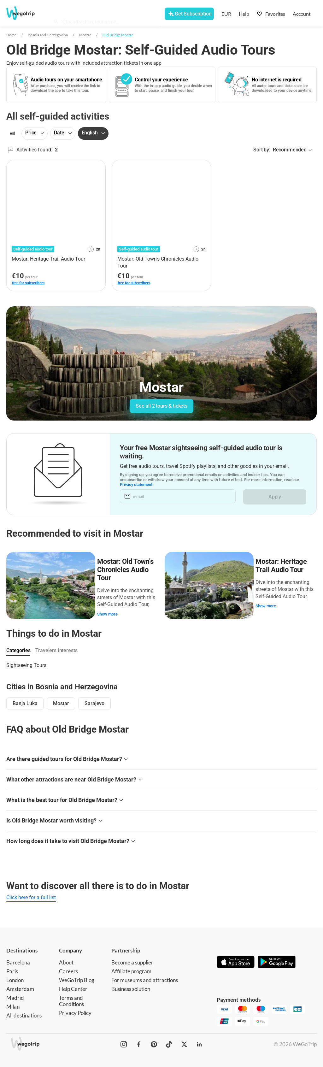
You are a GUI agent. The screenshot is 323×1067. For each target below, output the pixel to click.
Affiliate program (131, 967)
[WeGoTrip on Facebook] (139, 1040)
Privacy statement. (137, 485)
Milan (13, 1002)
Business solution (130, 985)
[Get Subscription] (188, 14)
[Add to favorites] (97, 167)
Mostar (85, 34)
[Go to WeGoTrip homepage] (25, 13)
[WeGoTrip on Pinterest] (154, 1040)
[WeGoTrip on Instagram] (124, 1040)
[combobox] (108, 14)
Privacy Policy (75, 1009)
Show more (110, 610)
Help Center (73, 985)
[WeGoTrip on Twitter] (184, 1040)
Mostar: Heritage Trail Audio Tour (284, 562)
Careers (68, 967)
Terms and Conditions (71, 997)
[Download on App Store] (236, 959)
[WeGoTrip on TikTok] (169, 1040)
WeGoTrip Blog (76, 976)
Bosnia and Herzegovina (48, 34)
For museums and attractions (144, 976)
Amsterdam (20, 985)
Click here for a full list (31, 894)
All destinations (24, 1011)
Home (11, 34)
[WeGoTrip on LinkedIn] (199, 1040)
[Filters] (12, 133)
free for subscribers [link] (28, 283)
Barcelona (18, 958)
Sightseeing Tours (26, 661)
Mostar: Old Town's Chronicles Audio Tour (128, 566)
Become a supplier (132, 958)
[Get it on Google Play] (277, 959)
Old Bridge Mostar (118, 34)
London (15, 976)
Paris (12, 967)
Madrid (15, 994)
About (66, 958)
